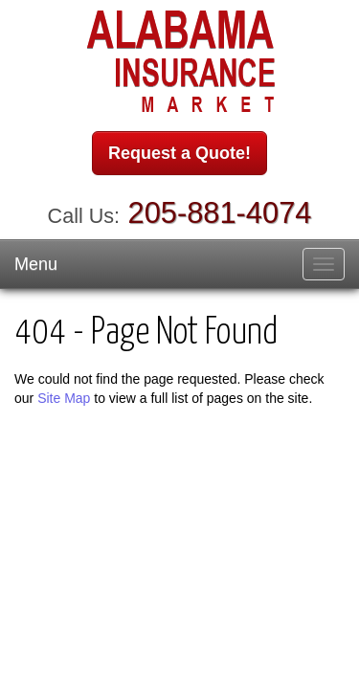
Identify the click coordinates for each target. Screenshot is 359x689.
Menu (35, 264)
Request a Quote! (179, 153)
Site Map (63, 398)
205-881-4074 (220, 213)
